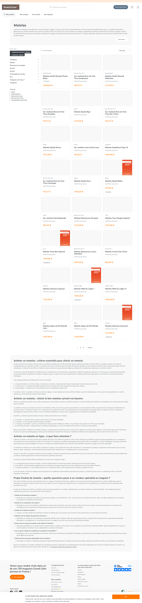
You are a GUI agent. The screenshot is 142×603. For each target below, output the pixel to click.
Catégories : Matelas (18, 55)
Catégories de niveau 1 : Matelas (21, 52)
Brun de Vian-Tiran (17, 98)
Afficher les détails (106, 599)
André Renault (81, 574)
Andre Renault (16, 94)
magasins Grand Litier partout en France (64, 547)
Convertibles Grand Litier (19, 100)
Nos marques (24, 14)
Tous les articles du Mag (57, 572)
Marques (12, 89)
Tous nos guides (55, 574)
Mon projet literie (120, 7)
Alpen (13, 92)
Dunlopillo (80, 572)
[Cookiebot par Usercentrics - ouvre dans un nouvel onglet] (12, 599)
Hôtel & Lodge (81, 579)
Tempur (80, 569)
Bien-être (54, 567)
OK (126, 587)
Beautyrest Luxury (17, 96)
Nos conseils (36, 14)
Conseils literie (55, 570)
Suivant (91, 347)
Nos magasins (48, 14)
